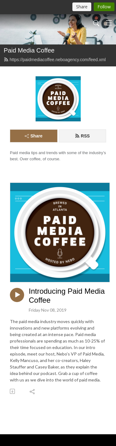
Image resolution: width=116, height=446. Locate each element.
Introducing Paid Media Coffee (67, 295)
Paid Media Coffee (29, 50)
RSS (82, 135)
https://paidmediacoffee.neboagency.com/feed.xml (55, 59)
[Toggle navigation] (109, 23)
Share (33, 135)
